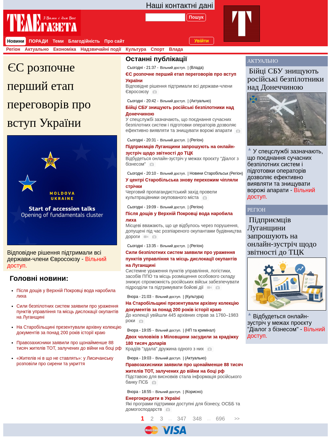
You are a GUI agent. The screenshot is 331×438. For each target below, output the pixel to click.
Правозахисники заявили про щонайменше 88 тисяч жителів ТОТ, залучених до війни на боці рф (69, 345)
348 (197, 419)
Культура (136, 49)
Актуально (37, 49)
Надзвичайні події (100, 49)
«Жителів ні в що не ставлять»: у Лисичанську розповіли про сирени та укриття (64, 361)
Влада (176, 49)
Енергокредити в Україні (152, 398)
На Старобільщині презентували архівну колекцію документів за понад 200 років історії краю (68, 329)
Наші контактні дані (179, 5)
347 (181, 419)
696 (220, 419)
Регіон (13, 49)
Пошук (196, 17)
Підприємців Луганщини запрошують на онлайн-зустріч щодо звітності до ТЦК (281, 235)
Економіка (64, 49)
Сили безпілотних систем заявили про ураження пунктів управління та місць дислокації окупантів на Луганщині (67, 311)
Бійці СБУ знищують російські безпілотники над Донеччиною (285, 79)
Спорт (157, 49)
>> (237, 418)
